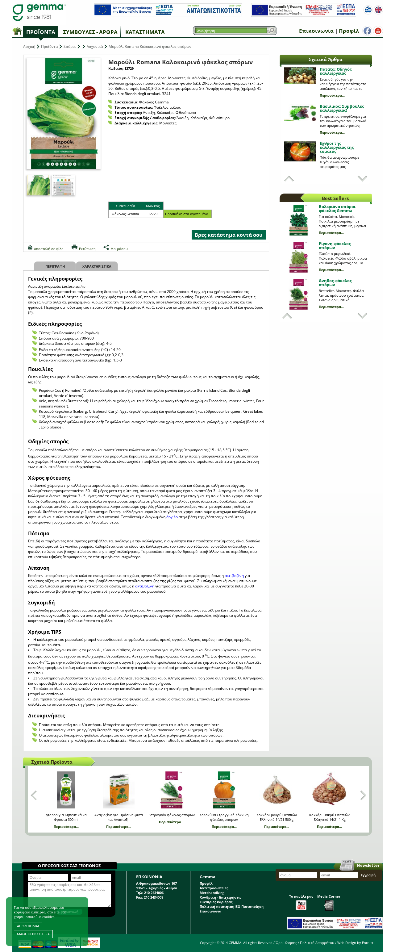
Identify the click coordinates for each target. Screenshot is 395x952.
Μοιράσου (119, 248)
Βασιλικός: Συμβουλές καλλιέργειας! (342, 108)
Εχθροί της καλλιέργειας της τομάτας (337, 147)
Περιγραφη (55, 266)
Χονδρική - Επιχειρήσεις (220, 897)
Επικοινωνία (316, 30)
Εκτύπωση (87, 248)
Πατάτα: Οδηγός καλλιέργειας (335, 71)
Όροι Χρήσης (286, 942)
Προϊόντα (40, 31)
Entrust (367, 942)
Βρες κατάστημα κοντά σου (228, 235)
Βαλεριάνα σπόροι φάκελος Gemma (337, 208)
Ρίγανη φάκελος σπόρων (335, 245)
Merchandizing (212, 892)
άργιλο (172, 517)
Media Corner (328, 902)
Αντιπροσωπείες (214, 888)
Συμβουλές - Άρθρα (90, 31)
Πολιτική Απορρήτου (317, 942)
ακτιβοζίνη (235, 575)
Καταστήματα (145, 31)
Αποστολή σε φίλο (49, 248)
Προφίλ (349, 30)
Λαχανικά (95, 46)
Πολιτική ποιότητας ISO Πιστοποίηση (232, 906)
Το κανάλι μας (301, 902)
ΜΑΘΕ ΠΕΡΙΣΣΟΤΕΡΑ (33, 934)
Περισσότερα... (332, 95)
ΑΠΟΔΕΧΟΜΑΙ (28, 926)
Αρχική (29, 46)
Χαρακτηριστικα (96, 266)
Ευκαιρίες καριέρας (216, 902)
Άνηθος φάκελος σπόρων (335, 282)
